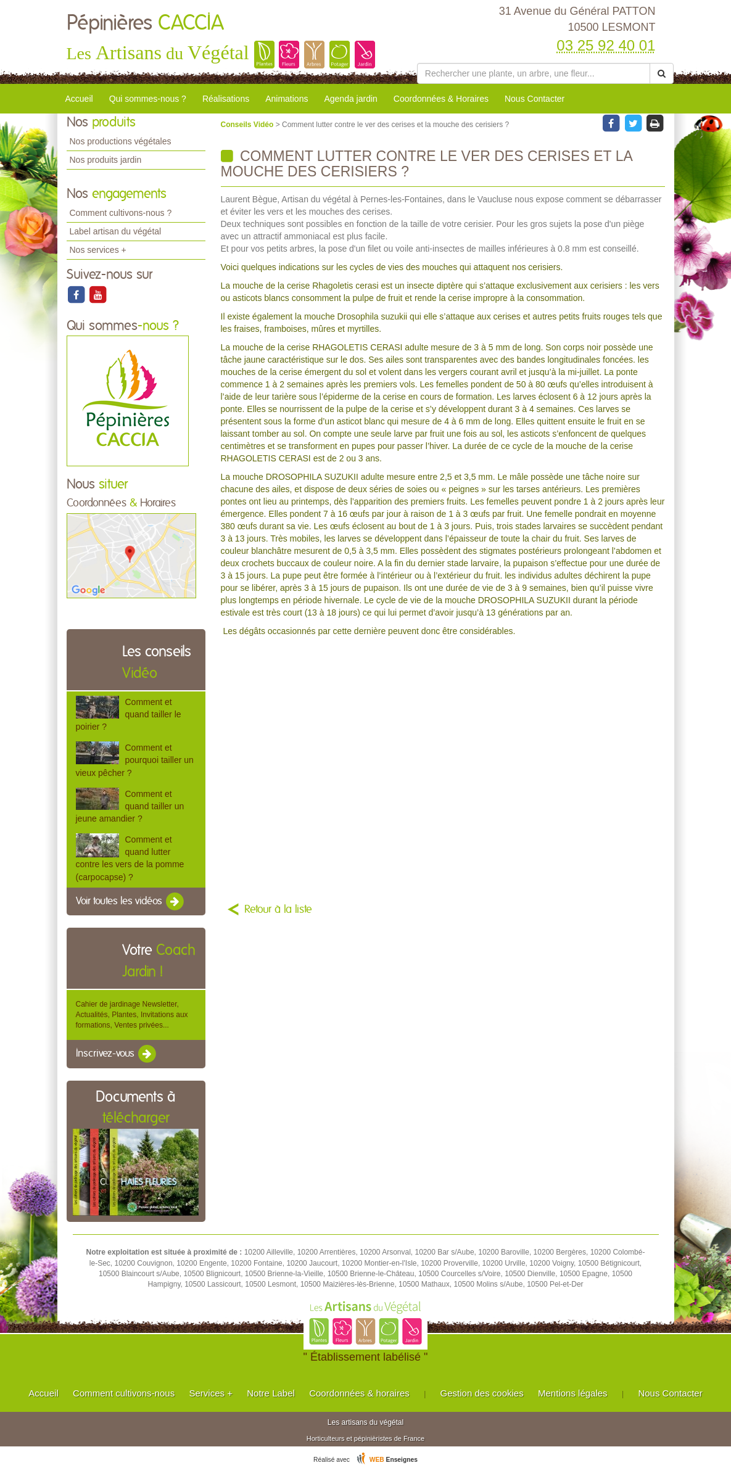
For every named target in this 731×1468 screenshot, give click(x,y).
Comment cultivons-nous (124, 1393)
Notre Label (271, 1393)
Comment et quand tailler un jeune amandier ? (130, 806)
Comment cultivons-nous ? (121, 213)
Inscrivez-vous (117, 1054)
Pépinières (145, 23)
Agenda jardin (350, 99)
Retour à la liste (278, 909)
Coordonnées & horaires (359, 1393)
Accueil (79, 99)
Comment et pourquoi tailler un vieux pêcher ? (135, 760)
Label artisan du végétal (116, 231)
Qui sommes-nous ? (147, 99)
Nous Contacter (534, 99)
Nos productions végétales (120, 141)
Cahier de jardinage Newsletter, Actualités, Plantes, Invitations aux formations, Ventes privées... (132, 1014)
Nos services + (98, 250)
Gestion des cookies (482, 1393)
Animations (286, 99)
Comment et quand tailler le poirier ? (128, 714)
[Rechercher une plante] (534, 73)
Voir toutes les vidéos (131, 901)
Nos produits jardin (106, 160)
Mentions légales (573, 1393)
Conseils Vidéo (248, 124)
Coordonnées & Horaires (441, 99)
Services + (210, 1393)
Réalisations (225, 99)
